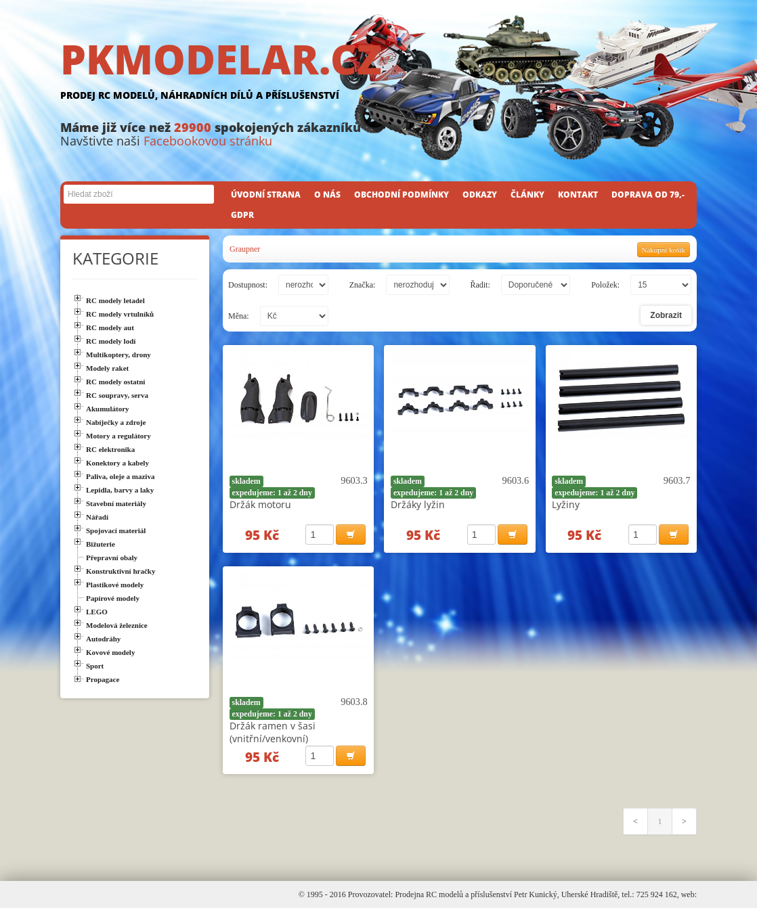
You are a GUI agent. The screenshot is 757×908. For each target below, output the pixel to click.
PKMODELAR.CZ (378, 72)
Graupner (245, 249)
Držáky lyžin (418, 504)
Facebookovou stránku (208, 141)
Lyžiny (566, 504)
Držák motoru (260, 504)
